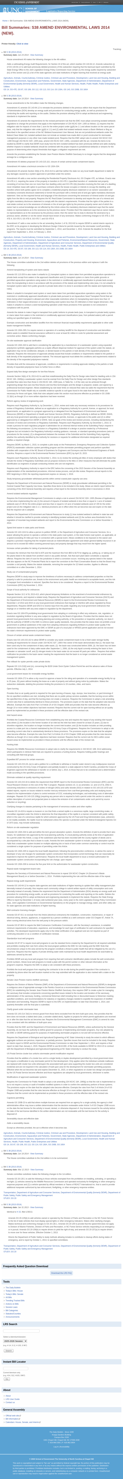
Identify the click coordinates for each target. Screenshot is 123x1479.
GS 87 (20, 89)
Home (5, 21)
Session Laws (11, 1307)
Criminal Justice (43, 78)
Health (83, 84)
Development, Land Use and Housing (92, 78)
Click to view (22, 44)
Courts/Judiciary (28, 78)
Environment (20, 81)
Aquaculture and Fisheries (38, 81)
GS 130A (59, 89)
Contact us (10, 1402)
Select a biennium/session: (14, 1337)
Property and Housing (24, 240)
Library (94, 2)
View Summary (36, 55)
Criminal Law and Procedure (63, 78)
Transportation (10, 1192)
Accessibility (64, 1447)
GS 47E (13, 89)
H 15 (19, 1212)
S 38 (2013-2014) (14, 52)
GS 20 (13, 1198)
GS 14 (6, 89)
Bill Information (13, 1419)
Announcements (13, 1317)
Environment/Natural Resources (83, 240)
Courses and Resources (85, 2)
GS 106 (27, 89)
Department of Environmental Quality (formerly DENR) (58, 1139)
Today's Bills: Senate (14, 1294)
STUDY (7, 1198)
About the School (74, 2)
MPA (100, 2)
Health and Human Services (67, 84)
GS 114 (50, 89)
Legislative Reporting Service (60, 11)
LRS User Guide (13, 1399)
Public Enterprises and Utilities (93, 246)
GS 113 (43, 89)
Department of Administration (88, 81)
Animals (17, 78)
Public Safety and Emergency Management (34, 1195)
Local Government (46, 84)
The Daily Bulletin (13, 1288)
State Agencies (68, 81)
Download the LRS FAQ (61, 1273)
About (8, 1396)
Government (56, 81)
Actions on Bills (12, 1304)
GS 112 (35, 89)
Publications (105, 2)
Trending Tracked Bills (15, 1300)
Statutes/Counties (13, 1314)
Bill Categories (12, 1310)
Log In (55, 1447)
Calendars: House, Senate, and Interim (23, 1422)
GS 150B (75, 89)
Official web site (13, 1416)
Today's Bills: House (14, 1291)
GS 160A (84, 89)
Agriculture (8, 78)
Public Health (92, 84)
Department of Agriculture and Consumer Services (59, 243)
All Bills (9, 1297)
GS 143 (67, 89)
